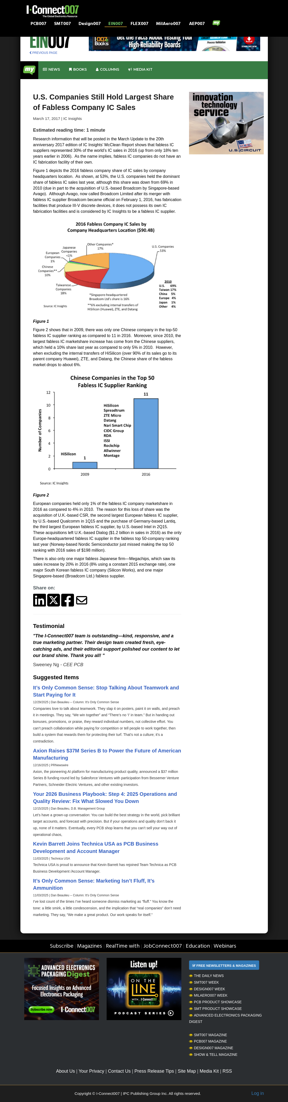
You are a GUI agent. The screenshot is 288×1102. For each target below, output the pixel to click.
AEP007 (197, 24)
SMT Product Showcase (215, 1009)
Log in (257, 1093)
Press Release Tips (154, 1071)
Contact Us (119, 1071)
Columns (107, 69)
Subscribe (61, 946)
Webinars (225, 946)
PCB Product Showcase (215, 1002)
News (51, 69)
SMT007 (62, 24)
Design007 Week (207, 989)
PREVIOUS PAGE (43, 53)
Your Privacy (91, 1071)
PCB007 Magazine (208, 1041)
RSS (227, 1071)
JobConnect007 (162, 946)
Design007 (90, 24)
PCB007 (38, 24)
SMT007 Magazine (208, 1035)
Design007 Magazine (211, 1048)
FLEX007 (139, 24)
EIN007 (115, 24)
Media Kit (209, 1071)
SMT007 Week (204, 982)
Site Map (187, 1071)
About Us (65, 1071)
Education (198, 946)
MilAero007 (168, 24)
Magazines (89, 946)
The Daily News (206, 976)
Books (78, 69)
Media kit (140, 69)
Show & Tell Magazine (213, 1055)
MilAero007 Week (208, 995)
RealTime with (123, 946)
